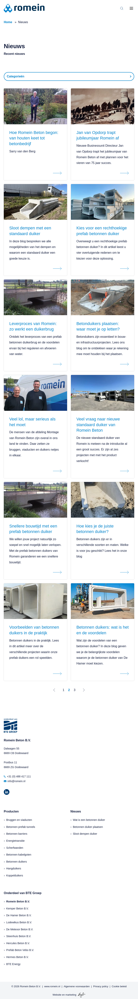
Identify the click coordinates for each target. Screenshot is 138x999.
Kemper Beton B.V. (17, 908)
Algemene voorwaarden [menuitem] (77, 986)
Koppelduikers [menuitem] (14, 875)
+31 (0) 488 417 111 (17, 776)
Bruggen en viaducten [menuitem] (19, 819)
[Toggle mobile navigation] (131, 8)
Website (57, 994)
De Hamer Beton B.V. (18, 915)
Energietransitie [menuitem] (15, 840)
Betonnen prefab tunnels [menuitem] (20, 826)
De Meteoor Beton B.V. (19, 929)
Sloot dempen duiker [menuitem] (85, 833)
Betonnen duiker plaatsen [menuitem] (88, 826)
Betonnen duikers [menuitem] (16, 861)
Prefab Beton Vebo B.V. (20, 950)
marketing (70, 994)
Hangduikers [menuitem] (13, 868)
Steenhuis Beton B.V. (18, 936)
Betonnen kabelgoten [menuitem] (18, 854)
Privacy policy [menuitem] (100, 986)
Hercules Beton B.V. (18, 943)
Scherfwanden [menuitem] (14, 847)
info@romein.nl (14, 781)
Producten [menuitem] (11, 811)
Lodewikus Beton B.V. (19, 922)
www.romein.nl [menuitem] (52, 986)
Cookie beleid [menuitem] (119, 986)
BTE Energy (13, 964)
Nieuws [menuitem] (76, 811)
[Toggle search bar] (122, 8)
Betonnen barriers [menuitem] (16, 833)
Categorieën (15, 76)
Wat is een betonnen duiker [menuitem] (89, 819)
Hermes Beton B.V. (17, 957)
